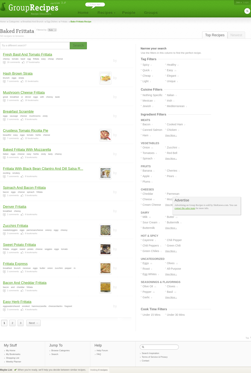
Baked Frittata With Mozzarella (27, 150)
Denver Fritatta (14, 207)
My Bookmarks (13, 354)
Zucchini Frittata (15, 226)
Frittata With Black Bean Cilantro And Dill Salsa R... (43, 169)
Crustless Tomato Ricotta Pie (25, 131)
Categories (14, 21)
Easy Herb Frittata (17, 302)
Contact (145, 360)
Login (246, 2)
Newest (236, 35)
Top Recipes (215, 35)
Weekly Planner (13, 361)
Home (3, 21)
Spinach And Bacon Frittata (24, 188)
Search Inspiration (150, 353)
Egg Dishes (51, 21)
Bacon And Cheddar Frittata (24, 283)
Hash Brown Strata (18, 74)
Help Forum (102, 350)
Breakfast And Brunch (33, 21)
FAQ (99, 354)
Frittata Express (15, 264)
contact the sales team (185, 208)
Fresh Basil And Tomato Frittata (27, 54)
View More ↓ (171, 135)
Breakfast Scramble (18, 112)
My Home (10, 350)
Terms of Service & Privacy (154, 357)
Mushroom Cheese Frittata (24, 93)
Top (247, 338)
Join (238, 2)
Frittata (64, 21)
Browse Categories (60, 350)
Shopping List (12, 358)
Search (54, 354)
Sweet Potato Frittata (19, 245)
